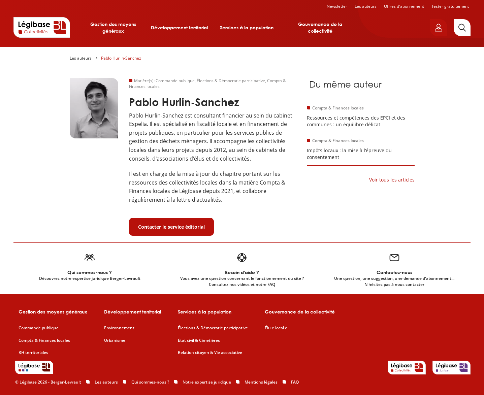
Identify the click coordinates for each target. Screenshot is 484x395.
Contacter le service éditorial (171, 227)
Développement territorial (179, 27)
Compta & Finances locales (44, 340)
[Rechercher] (462, 27)
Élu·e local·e (276, 328)
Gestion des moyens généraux (113, 27)
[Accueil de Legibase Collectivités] (41, 27)
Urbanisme (114, 340)
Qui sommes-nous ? (150, 382)
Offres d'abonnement (404, 6)
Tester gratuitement (450, 6)
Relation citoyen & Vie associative (210, 352)
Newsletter (337, 6)
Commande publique (39, 328)
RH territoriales (33, 352)
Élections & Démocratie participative (213, 328)
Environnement (119, 328)
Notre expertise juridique (207, 382)
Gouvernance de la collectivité (320, 27)
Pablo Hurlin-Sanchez (121, 58)
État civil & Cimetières (199, 340)
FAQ (295, 382)
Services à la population (246, 27)
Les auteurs (366, 6)
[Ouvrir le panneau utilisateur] (438, 27)
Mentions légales (261, 382)
